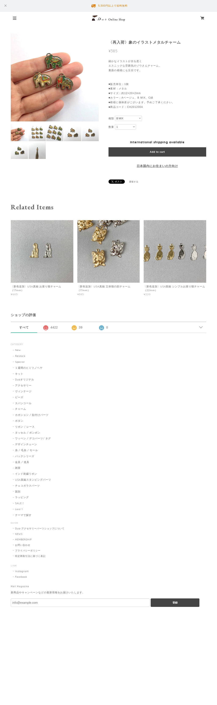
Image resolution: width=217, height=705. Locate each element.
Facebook (21, 576)
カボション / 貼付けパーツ (31, 414)
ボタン (19, 420)
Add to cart (157, 151)
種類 (111, 118)
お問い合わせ (22, 545)
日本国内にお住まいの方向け (157, 166)
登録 (175, 602)
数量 (111, 126)
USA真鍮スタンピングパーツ (33, 479)
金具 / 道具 (22, 462)
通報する (133, 181)
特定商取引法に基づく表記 (30, 556)
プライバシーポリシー (27, 550)
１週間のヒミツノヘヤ (29, 367)
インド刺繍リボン (26, 473)
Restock (20, 355)
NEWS (18, 534)
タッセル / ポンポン (27, 432)
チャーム (20, 408)
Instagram (22, 571)
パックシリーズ (24, 456)
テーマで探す (23, 515)
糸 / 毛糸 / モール (26, 450)
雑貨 (18, 467)
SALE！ (20, 503)
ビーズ (19, 397)
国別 (18, 491)
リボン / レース (25, 426)
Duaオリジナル (24, 379)
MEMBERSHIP (23, 539)
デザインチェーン (26, 444)
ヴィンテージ (23, 391)
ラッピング (22, 497)
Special (20, 361)
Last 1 (19, 509)
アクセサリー (23, 385)
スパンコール (23, 403)
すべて (24, 327)
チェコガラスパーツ (27, 485)
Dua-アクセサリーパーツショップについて (39, 528)
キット (19, 373)
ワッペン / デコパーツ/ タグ (33, 438)
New (18, 350)
